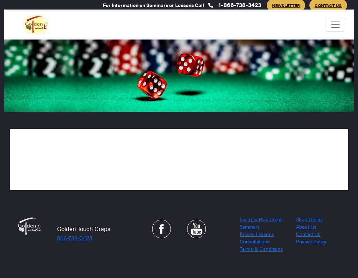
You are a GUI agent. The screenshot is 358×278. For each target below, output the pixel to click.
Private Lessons (257, 233)
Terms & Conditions (261, 248)
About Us (306, 226)
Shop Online (309, 219)
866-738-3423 (74, 238)
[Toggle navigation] (335, 25)
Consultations (255, 241)
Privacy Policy (311, 241)
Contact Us (308, 233)
